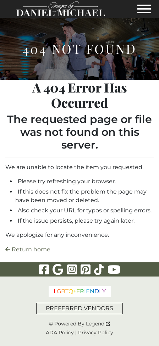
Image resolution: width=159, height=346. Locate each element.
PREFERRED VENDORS (79, 308)
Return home (27, 249)
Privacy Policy (95, 332)
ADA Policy (60, 332)
